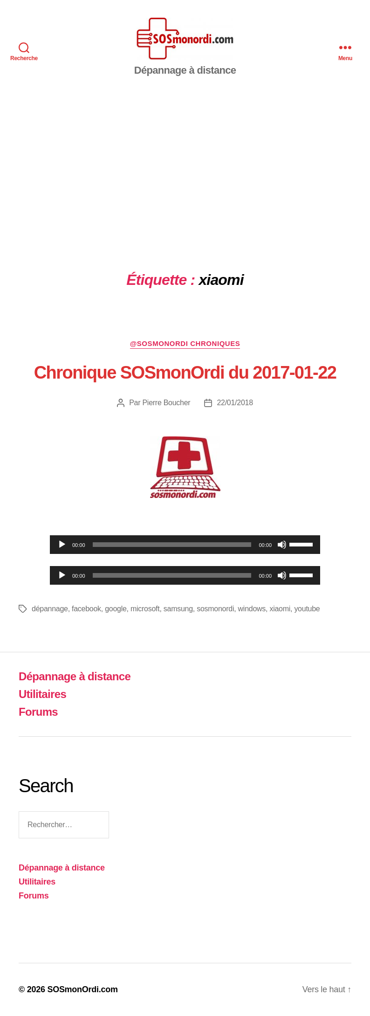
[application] (185, 544)
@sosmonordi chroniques (185, 343)
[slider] (172, 544)
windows (252, 609)
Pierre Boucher (166, 403)
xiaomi (279, 609)
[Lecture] (62, 544)
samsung (178, 609)
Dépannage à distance (74, 676)
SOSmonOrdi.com (82, 989)
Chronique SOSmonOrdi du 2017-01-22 (185, 372)
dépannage (50, 609)
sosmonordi (215, 609)
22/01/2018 (235, 403)
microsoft (144, 609)
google (115, 609)
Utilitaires (42, 694)
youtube (307, 609)
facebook (86, 609)
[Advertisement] (185, 164)
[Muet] (282, 544)
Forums (38, 711)
